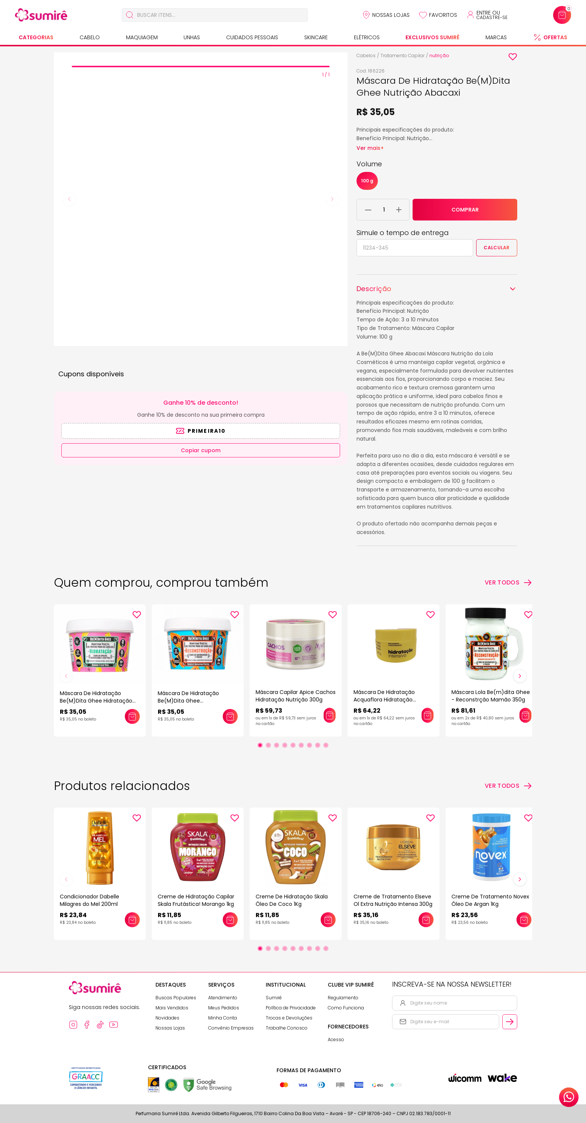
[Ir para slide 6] (301, 745)
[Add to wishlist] (512, 56)
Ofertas (555, 37)
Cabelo (90, 37)
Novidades (167, 1018)
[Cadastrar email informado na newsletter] (509, 1021)
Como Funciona (346, 1008)
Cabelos (366, 55)
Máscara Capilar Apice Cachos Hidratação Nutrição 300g (296, 695)
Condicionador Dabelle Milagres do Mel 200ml (89, 900)
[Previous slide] (69, 199)
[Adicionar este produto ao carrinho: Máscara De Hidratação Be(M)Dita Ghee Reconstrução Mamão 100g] (230, 716)
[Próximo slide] (519, 676)
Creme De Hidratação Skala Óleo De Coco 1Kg (292, 900)
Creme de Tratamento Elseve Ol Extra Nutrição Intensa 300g (393, 900)
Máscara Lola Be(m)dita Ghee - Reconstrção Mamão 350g (490, 695)
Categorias (36, 37)
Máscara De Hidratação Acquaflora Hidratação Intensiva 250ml (384, 699)
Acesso (336, 1039)
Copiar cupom (200, 450)
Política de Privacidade (291, 1008)
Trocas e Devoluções (289, 1018)
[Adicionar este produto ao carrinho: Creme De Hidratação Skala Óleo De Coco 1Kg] (328, 919)
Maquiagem (142, 37)
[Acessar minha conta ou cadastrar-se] (487, 15)
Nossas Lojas (391, 15)
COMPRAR (465, 209)
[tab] (201, 66)
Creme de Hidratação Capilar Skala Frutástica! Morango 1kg (196, 900)
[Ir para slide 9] (326, 745)
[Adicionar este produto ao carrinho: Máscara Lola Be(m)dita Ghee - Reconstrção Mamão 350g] (525, 715)
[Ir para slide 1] (260, 745)
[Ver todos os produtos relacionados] (508, 785)
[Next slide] (332, 199)
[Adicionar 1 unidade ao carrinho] (398, 209)
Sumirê (274, 997)
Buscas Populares (175, 997)
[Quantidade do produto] (384, 209)
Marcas (496, 37)
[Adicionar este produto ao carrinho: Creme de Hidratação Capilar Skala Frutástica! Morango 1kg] (230, 919)
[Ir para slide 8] (317, 745)
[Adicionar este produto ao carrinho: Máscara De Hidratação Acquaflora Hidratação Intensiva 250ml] (428, 715)
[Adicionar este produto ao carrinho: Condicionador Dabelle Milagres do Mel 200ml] (132, 919)
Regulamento (343, 997)
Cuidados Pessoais (252, 37)
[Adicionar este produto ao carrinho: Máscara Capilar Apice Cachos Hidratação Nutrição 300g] (330, 715)
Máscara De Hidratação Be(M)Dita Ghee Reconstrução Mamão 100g (193, 700)
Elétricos (367, 37)
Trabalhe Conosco (287, 1028)
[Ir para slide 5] (293, 745)
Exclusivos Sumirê (432, 37)
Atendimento (222, 997)
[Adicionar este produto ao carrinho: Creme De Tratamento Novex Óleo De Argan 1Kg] (523, 919)
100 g (367, 181)
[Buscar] (129, 14)
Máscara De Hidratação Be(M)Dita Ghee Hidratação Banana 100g (96, 700)
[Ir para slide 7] (309, 745)
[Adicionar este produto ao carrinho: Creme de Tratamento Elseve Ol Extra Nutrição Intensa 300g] (426, 919)
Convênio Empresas (231, 1028)
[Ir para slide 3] (276, 745)
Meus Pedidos (223, 1008)
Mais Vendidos (171, 1008)
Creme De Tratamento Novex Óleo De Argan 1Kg (490, 900)
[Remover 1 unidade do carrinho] (368, 210)
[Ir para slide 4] (284, 745)
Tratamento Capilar (402, 55)
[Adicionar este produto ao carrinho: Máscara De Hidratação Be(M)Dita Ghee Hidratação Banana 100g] (132, 716)
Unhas (191, 37)
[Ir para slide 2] (268, 745)
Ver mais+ (370, 148)
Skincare (316, 37)
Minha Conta (222, 1018)
